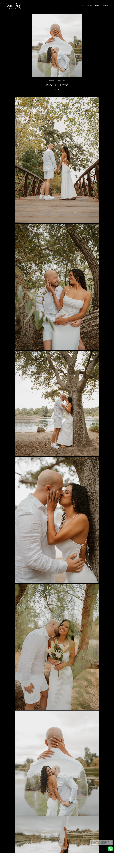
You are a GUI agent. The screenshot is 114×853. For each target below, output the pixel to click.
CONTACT (105, 6)
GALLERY (90, 6)
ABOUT (97, 6)
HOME (83, 6)
